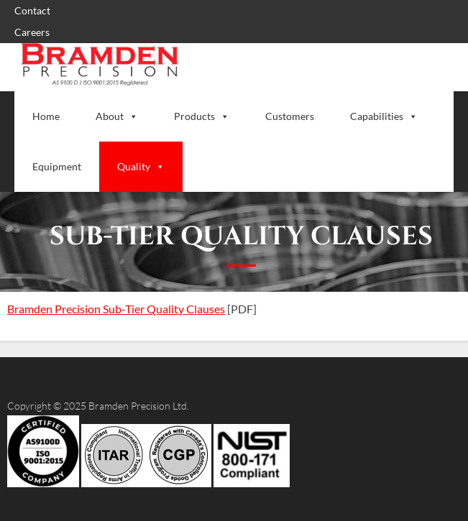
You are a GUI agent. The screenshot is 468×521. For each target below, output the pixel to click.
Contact (32, 10)
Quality (141, 166)
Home (46, 116)
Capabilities (384, 116)
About (117, 116)
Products (201, 116)
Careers (32, 32)
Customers (289, 116)
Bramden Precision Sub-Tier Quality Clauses (116, 308)
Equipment (56, 166)
